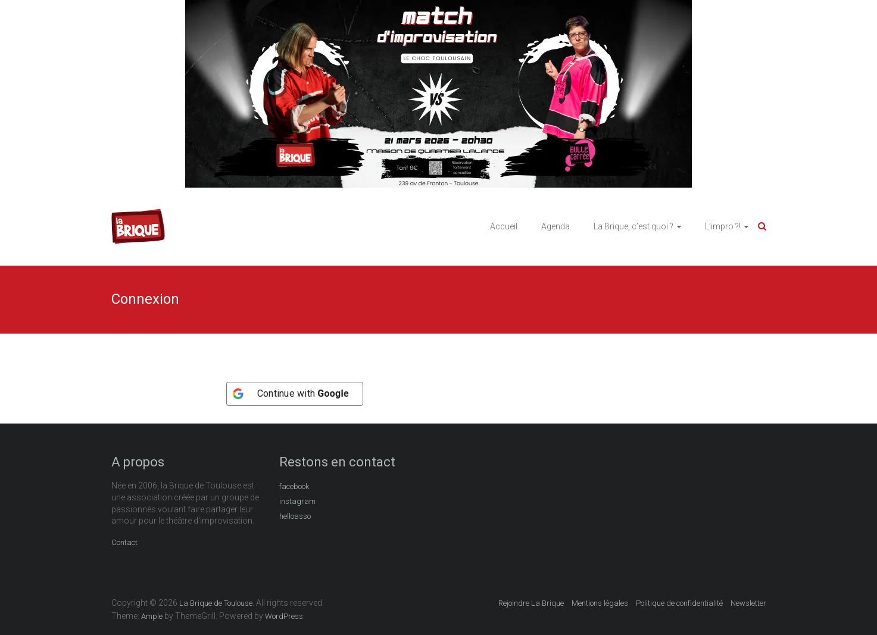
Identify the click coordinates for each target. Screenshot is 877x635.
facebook (294, 486)
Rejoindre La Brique (531, 603)
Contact (124, 542)
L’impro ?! (723, 226)
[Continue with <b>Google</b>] (294, 394)
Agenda (555, 226)
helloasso (295, 516)
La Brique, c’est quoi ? (633, 226)
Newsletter (748, 603)
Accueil (503, 226)
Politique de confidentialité (679, 603)
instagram (297, 501)
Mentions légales (600, 603)
